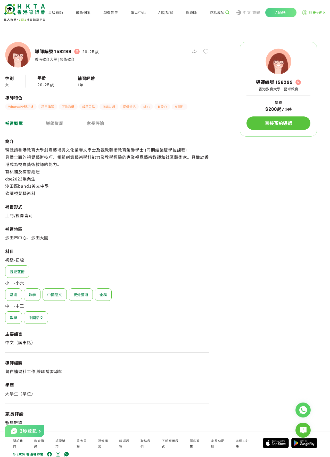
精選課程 (124, 443)
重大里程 (82, 443)
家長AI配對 (218, 443)
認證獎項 (60, 443)
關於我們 (18, 443)
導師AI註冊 (242, 443)
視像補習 (103, 443)
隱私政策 (195, 443)
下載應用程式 (170, 443)
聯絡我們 (146, 443)
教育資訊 (39, 443)
